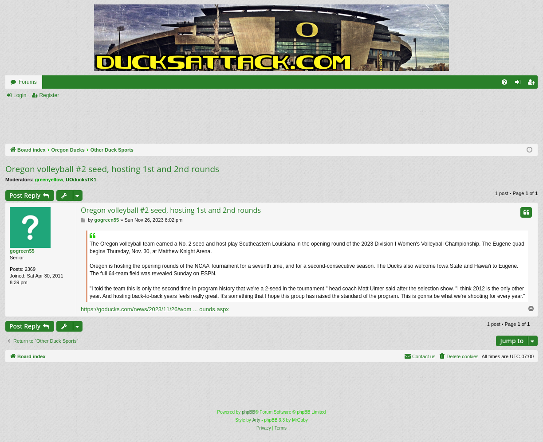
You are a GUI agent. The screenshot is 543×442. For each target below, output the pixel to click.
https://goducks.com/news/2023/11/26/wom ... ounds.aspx (155, 309)
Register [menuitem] (533, 84)
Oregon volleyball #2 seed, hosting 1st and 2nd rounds (112, 169)
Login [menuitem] (519, 84)
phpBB (248, 412)
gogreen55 (22, 251)
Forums (28, 82)
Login (19, 95)
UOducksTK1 (81, 179)
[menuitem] (504, 82)
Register (49, 95)
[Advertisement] (189, 122)
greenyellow (49, 179)
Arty (256, 420)
